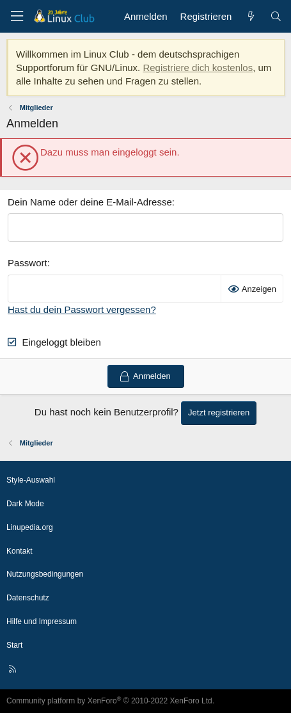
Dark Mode (25, 503)
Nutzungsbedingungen (44, 574)
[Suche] (275, 16)
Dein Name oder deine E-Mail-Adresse (90, 201)
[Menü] (17, 16)
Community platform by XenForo (110, 700)
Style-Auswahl (30, 480)
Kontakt (19, 551)
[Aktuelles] (250, 16)
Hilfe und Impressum (41, 621)
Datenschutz (27, 597)
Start (14, 645)
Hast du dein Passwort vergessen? (82, 309)
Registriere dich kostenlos (198, 67)
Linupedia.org (29, 527)
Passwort (27, 262)
